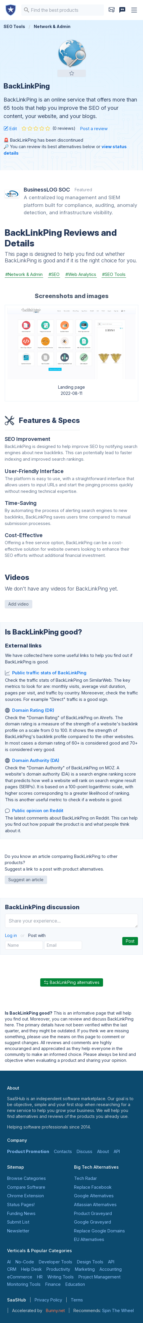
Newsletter (18, 1230)
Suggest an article (26, 879)
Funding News (21, 1213)
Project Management (99, 1276)
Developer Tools (55, 1261)
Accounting (110, 1269)
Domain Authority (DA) (35, 760)
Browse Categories (26, 1178)
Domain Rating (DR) (33, 710)
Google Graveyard (92, 1221)
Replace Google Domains (99, 1230)
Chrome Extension (25, 1195)
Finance (53, 1284)
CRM (11, 1269)
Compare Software (26, 1187)
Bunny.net (55, 1310)
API (117, 1151)
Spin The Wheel (118, 1310)
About (103, 1151)
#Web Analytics (80, 274)
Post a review (94, 128)
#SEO (54, 274)
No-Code (24, 1261)
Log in (11, 935)
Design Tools (90, 1261)
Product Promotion (28, 1151)
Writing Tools (60, 1276)
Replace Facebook (93, 1187)
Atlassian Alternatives (95, 1204)
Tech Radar (85, 1178)
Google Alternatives (94, 1195)
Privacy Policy (48, 1299)
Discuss (84, 1151)
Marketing (85, 1269)
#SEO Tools (114, 274)
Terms (77, 1299)
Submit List (18, 1221)
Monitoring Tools (24, 1284)
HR (40, 1276)
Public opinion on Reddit (37, 810)
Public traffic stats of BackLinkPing (49, 672)
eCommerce (19, 1276)
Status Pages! (21, 1204)
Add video (18, 603)
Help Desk (31, 1269)
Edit (10, 128)
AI (9, 1261)
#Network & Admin (24, 274)
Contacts (63, 1151)
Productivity (58, 1269)
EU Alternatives (89, 1239)
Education (75, 1284)
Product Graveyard (93, 1213)
